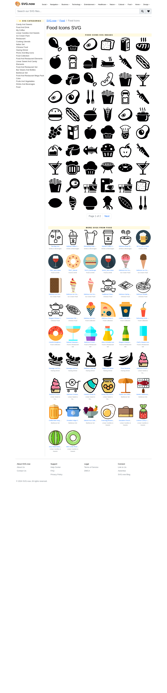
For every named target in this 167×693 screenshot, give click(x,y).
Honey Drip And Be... (108, 394)
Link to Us (122, 467)
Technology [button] (76, 4)
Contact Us (21, 471)
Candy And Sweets (24, 24)
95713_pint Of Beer (143, 246)
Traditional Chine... (108, 294)
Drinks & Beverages (55, 248)
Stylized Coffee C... (108, 246)
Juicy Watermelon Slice (56, 446)
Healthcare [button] (102, 4)
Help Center (56, 467)
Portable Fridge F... (73, 420)
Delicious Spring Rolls (126, 294)
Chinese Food (22, 47)
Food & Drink (143, 248)
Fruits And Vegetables (25, 81)
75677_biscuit (72, 270)
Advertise (122, 471)
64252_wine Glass (108, 270)
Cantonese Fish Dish (73, 318)
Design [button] (146, 4)
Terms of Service (91, 467)
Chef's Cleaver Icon (143, 342)
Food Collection (22, 56)
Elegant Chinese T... (55, 318)
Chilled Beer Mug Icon (56, 420)
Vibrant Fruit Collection (91, 420)
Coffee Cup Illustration (126, 318)
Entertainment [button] (89, 4)
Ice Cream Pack (23, 36)
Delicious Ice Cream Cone (127, 270)
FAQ (52, 471)
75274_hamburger (90, 270)
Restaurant (20, 38)
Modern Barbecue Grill (144, 394)
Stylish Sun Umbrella (125, 394)
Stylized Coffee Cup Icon (74, 246)
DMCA (87, 471)
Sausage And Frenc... (55, 368)
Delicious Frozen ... (90, 342)
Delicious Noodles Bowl (144, 294)
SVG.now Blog (124, 474)
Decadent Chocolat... (125, 420)
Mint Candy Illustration (73, 446)
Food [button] (130, 4)
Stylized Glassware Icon (73, 342)
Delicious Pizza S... (108, 318)
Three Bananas (125, 368)
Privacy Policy (56, 474)
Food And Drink (22, 27)
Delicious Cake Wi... (90, 368)
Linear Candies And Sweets (27, 33)
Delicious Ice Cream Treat (92, 318)
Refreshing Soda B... (90, 246)
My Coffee (20, 30)
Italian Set (20, 44)
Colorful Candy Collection (144, 420)
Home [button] (137, 4)
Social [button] (44, 4)
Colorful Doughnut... (55, 342)
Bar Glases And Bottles (26, 70)
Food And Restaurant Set (26, 67)
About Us (21, 467)
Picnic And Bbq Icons (25, 53)
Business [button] (65, 4)
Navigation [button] (54, 4)
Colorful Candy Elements (92, 394)
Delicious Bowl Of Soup (126, 246)
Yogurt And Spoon (108, 368)
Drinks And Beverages (25, 84)
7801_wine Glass (55, 270)
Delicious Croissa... (73, 394)
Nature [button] (112, 4)
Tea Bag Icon (55, 246)
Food (18, 87)
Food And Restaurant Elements (29, 58)
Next (107, 216)
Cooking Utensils (23, 41)
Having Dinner (22, 50)
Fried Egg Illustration (107, 420)
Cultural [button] (121, 4)
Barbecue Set (22, 73)
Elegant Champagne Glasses (128, 342)
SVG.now (51, 20)
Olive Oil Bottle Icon (108, 342)
